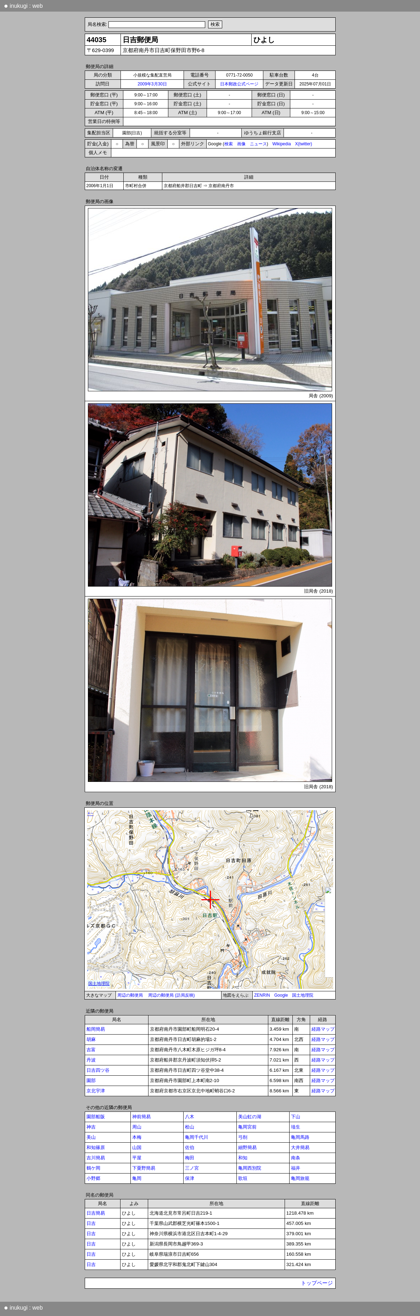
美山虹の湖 (249, 1116)
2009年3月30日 (152, 84)
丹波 (91, 1060)
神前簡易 (141, 1116)
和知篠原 (95, 1147)
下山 (295, 1116)
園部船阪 (95, 1116)
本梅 (136, 1137)
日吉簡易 (95, 1213)
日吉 (91, 1223)
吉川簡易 (95, 1157)
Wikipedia (282, 143)
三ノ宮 (192, 1168)
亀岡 (136, 1178)
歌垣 (242, 1178)
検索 (228, 143)
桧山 (189, 1127)
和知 (242, 1157)
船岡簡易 (95, 1029)
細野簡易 (247, 1147)
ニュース (258, 143)
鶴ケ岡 (93, 1168)
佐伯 (189, 1147)
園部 (91, 1080)
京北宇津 (95, 1090)
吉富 (91, 1049)
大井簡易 (300, 1147)
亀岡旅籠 (300, 1178)
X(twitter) (303, 143)
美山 (91, 1137)
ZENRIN (262, 995)
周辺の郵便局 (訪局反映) (171, 995)
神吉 (91, 1127)
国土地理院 (302, 995)
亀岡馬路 (300, 1137)
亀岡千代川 (196, 1137)
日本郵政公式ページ (239, 84)
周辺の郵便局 (130, 995)
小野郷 (93, 1178)
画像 (241, 143)
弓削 (242, 1137)
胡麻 (91, 1039)
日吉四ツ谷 (98, 1070)
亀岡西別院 (249, 1168)
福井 (295, 1168)
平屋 (136, 1157)
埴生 (295, 1127)
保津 (189, 1178)
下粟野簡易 (143, 1168)
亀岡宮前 (247, 1127)
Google (281, 995)
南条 (295, 1157)
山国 (136, 1147)
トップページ (317, 1283)
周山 (136, 1127)
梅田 (189, 1157)
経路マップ (323, 1029)
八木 (189, 1116)
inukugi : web (23, 6)
